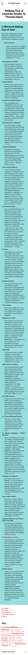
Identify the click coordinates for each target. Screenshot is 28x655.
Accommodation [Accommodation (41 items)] (9, 627)
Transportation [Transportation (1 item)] (20, 640)
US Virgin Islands (14, 3)
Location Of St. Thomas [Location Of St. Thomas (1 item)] (5, 637)
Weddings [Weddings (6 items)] (4, 645)
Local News (5, 610)
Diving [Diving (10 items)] (21, 634)
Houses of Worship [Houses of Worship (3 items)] (6, 635)
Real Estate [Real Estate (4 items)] (4, 638)
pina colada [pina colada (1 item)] (18, 637)
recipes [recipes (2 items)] (10, 638)
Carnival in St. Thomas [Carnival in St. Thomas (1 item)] (5, 631)
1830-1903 (19, 564)
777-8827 (17, 58)
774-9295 (18, 204)
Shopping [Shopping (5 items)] (4, 640)
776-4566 (7, 144)
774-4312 (11, 473)
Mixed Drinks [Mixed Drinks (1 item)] (13, 637)
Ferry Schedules (6, 612)
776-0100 (7, 494)
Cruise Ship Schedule (8, 614)
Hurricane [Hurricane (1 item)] (14, 635)
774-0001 (17, 247)
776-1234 (20, 347)
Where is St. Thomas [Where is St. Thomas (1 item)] (12, 645)
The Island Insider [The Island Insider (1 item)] (13, 640)
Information (5, 608)
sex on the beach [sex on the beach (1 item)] (19, 638)
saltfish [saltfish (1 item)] (14, 638)
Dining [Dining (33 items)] (15, 633)
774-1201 (16, 516)
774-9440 (19, 393)
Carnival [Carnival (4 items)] (17, 630)
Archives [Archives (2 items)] (21, 627)
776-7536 (12, 534)
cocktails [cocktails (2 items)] (22, 631)
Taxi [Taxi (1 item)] (8, 640)
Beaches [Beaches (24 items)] (5, 630)
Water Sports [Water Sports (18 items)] (20, 644)
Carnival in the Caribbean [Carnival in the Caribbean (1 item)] (14, 631)
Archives (4, 616)
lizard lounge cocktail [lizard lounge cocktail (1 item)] (20, 635)
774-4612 (7, 566)
